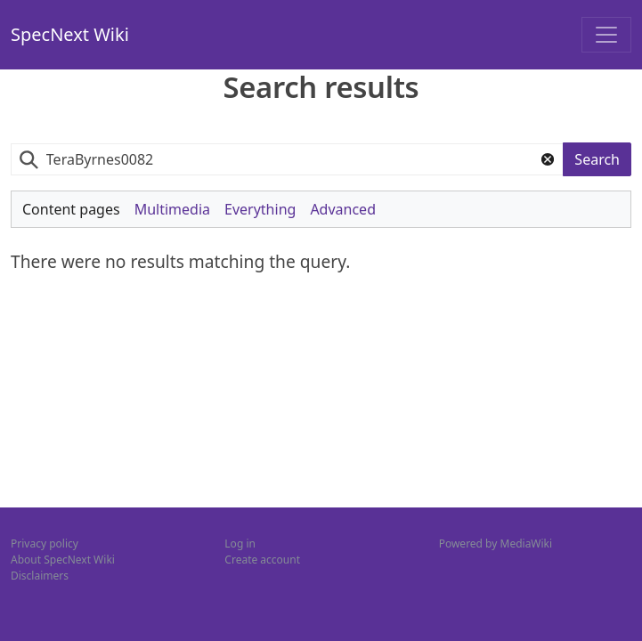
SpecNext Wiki (70, 34)
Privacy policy (44, 543)
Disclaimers (40, 575)
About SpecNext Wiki (63, 559)
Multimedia (172, 209)
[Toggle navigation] (606, 35)
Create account (262, 559)
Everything (260, 209)
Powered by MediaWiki (495, 543)
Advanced (343, 209)
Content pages (71, 209)
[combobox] (287, 159)
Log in (240, 543)
